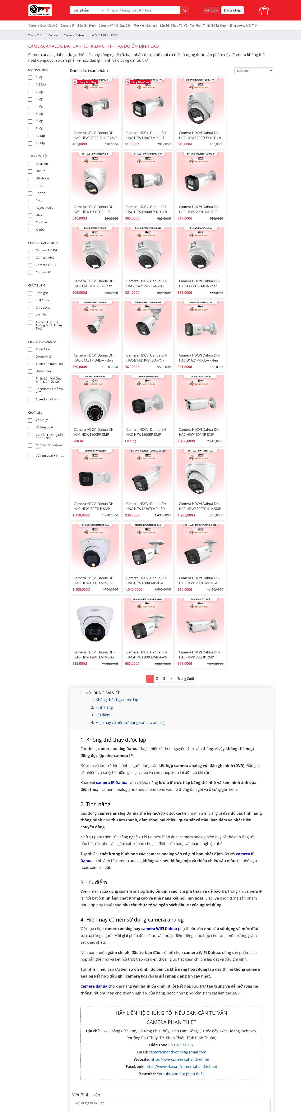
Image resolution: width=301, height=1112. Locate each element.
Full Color (43, 300)
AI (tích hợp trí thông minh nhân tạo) (49, 325)
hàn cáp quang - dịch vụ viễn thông (158, 1069)
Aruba (40, 229)
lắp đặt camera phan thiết (235, 1025)
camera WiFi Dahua (159, 763)
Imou (39, 185)
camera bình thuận (230, 1081)
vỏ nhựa (42, 419)
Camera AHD (45, 257)
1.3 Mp (41, 84)
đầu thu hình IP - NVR (231, 1056)
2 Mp (39, 91)
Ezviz (39, 200)
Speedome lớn (47, 399)
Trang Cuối (185, 513)
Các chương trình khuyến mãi (154, 1062)
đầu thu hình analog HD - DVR (238, 1050)
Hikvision (42, 178)
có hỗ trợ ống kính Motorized (50, 435)
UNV (39, 214)
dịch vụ (138, 1075)
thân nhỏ (43, 348)
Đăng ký (211, 10)
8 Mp (39, 128)
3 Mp (39, 98)
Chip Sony (43, 307)
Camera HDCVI (46, 264)
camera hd (224, 1037)
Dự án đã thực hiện (147, 1031)
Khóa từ (222, 1094)
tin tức (137, 1037)
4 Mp (39, 106)
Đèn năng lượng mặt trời (150, 1050)
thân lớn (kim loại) (50, 363)
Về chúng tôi (142, 1025)
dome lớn (43, 370)
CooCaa (41, 222)
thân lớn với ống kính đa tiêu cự (49, 379)
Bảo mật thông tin (146, 1087)
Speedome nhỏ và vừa (49, 390)
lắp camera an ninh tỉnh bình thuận (242, 1075)
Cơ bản (41, 314)
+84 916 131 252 (58, 1069)
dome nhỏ (44, 356)
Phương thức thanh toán (150, 1106)
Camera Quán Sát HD (43, 25)
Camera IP (68, 25)
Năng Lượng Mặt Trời (243, 25)
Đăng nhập (232, 10)
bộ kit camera (226, 1044)
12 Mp (40, 142)
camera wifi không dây (115, 25)
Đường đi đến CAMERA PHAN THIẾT (54, 1088)
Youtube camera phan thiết (180, 907)
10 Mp (40, 135)
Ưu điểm (103, 549)
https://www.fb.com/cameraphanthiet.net (181, 900)
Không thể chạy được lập (117, 534)
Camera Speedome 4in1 (50, 446)
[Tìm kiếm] (184, 10)
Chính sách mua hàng (148, 1081)
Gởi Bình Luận (257, 957)
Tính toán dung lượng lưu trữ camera (243, 1087)
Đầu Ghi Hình (87, 25)
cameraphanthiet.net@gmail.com (177, 886)
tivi (218, 1100)
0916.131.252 (182, 879)
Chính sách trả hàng (147, 1100)
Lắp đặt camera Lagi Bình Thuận (239, 1106)
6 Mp (39, 120)
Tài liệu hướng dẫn (146, 1044)
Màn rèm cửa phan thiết (234, 1031)
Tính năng (104, 541)
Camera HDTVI (46, 250)
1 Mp (39, 76)
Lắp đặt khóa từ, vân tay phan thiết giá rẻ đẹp (193, 25)
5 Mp (39, 113)
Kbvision (42, 163)
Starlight (42, 292)
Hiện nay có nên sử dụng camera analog (131, 557)
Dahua (40, 170)
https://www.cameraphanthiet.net (180, 893)
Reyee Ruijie (44, 207)
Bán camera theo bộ (147, 1056)
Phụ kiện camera (145, 25)
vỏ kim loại (44, 427)
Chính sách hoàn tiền (148, 1094)
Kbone (40, 192)
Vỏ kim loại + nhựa (50, 455)
